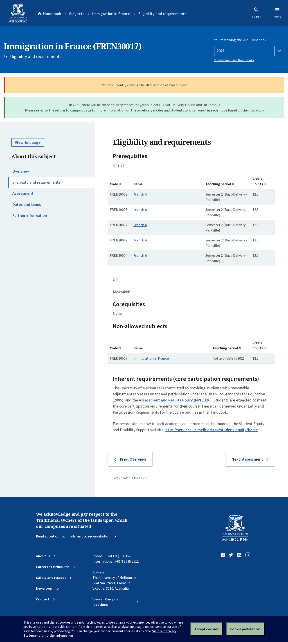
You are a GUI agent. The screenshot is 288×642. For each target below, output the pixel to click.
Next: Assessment (247, 459)
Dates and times (26, 204)
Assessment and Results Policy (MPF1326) (175, 400)
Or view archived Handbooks (234, 60)
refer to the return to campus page (63, 110)
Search (256, 13)
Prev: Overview (133, 459)
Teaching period (218, 184)
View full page (27, 142)
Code (114, 184)
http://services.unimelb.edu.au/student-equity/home (211, 429)
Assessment (23, 193)
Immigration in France (151, 358)
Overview (20, 171)
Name (138, 184)
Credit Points (257, 181)
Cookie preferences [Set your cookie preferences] (245, 629)
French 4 (140, 194)
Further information (29, 215)
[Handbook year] (249, 51)
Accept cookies (206, 629)
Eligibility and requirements (36, 182)
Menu (277, 13)
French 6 (140, 209)
